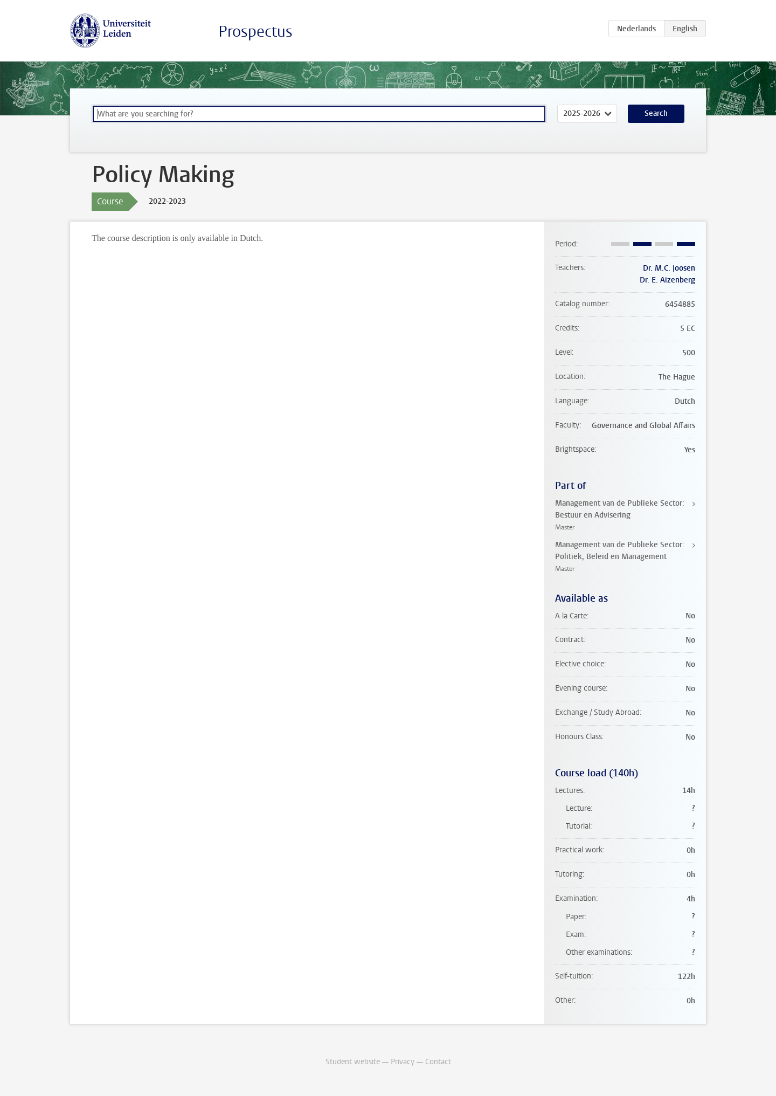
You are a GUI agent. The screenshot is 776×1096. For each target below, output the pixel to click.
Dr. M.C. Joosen (669, 268)
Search (656, 113)
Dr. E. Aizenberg (667, 280)
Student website (352, 1062)
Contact (438, 1062)
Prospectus (255, 32)
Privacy (402, 1062)
